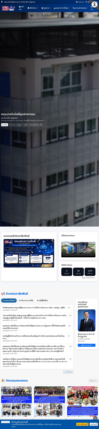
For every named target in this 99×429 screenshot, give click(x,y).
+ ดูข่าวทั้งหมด (68, 372)
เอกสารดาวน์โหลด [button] (61, 8)
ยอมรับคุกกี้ (93, 424)
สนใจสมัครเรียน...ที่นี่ (35, 125)
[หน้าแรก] (8, 8)
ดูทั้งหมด (93, 380)
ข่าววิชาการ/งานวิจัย (26, 300)
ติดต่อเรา (93, 8)
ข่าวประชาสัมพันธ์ (9, 300)
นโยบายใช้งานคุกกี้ (82, 424)
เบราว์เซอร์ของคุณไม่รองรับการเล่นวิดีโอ (78, 247)
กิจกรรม (12, 125)
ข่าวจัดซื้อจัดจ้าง (42, 300)
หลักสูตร (19, 125)
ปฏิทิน (88, 2)
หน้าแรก (21, 8)
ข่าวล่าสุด (4, 125)
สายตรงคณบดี (86, 345)
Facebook (80, 2)
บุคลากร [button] (45, 8)
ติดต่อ (95, 2)
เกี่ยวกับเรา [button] (32, 8)
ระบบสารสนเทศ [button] (80, 8)
